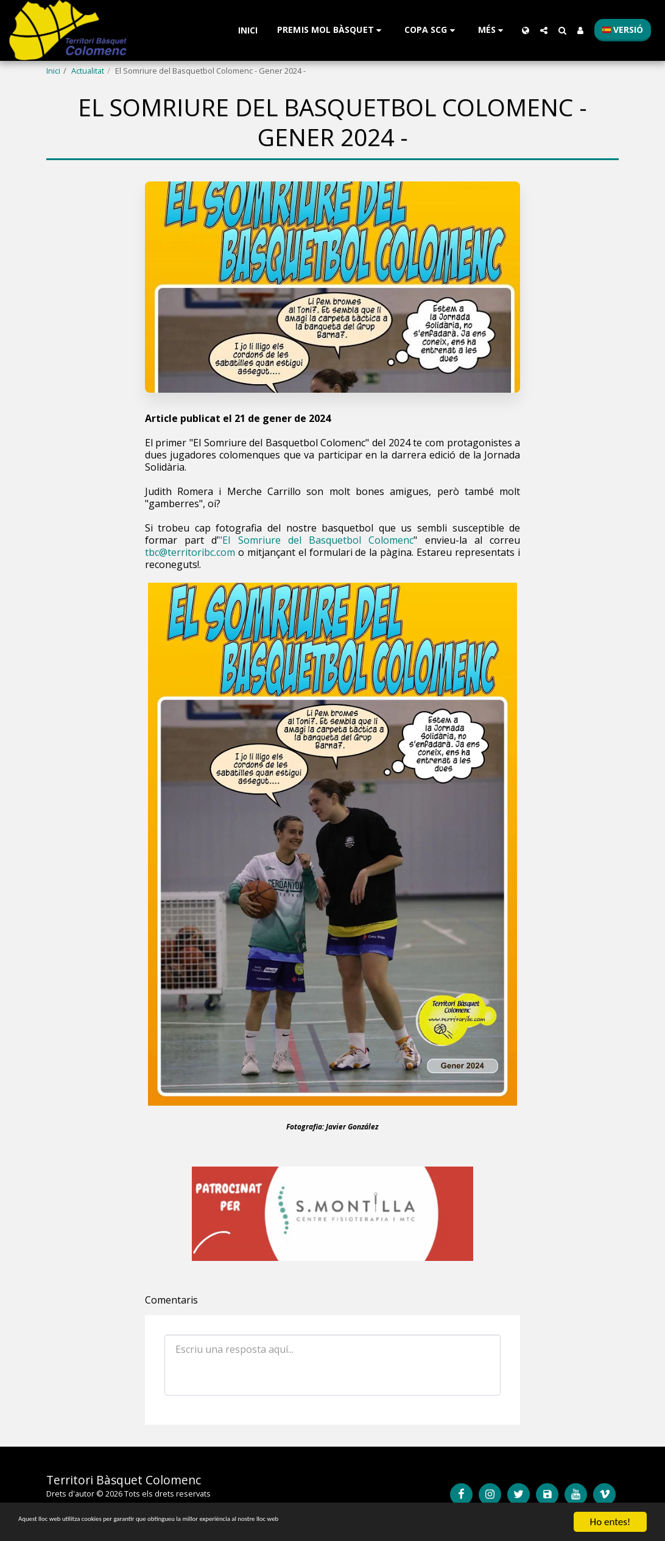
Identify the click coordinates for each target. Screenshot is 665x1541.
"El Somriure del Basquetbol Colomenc (316, 540)
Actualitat (87, 70)
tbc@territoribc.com (190, 552)
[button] (331, 30)
